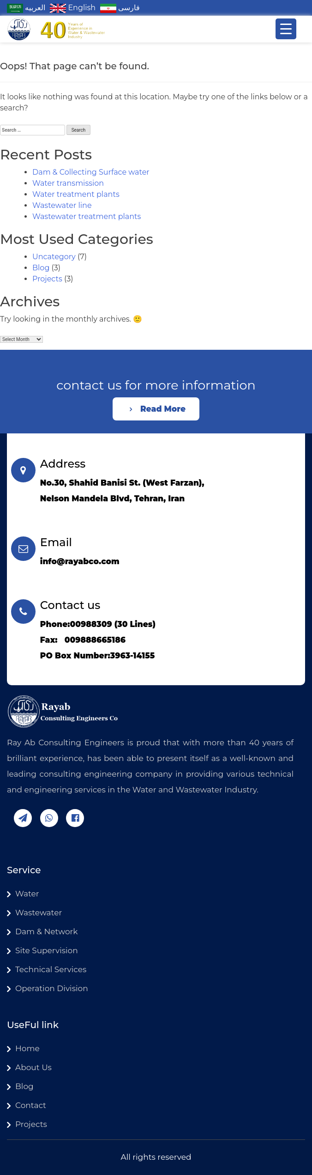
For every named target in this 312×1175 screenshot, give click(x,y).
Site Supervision (46, 950)
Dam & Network (46, 931)
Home (27, 1048)
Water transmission (68, 183)
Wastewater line (62, 205)
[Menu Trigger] (286, 28)
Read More (163, 409)
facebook (75, 818)
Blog (40, 267)
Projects (47, 278)
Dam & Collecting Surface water (91, 172)
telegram (23, 818)
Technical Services (50, 969)
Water (27, 893)
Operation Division (51, 988)
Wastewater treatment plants (86, 216)
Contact (30, 1105)
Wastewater (38, 912)
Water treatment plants (76, 194)
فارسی (120, 7)
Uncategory (54, 256)
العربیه (26, 7)
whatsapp (49, 818)
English (73, 7)
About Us (33, 1067)
